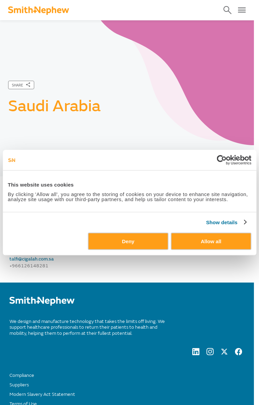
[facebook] (238, 353)
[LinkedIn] (195, 353)
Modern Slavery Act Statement (42, 394)
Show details (222, 222)
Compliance (21, 375)
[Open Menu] (242, 10)
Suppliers (19, 385)
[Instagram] (210, 353)
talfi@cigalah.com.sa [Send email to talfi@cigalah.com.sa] (31, 259)
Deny (128, 241)
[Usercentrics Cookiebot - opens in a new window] (221, 160)
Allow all (211, 241)
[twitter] (224, 353)
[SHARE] (21, 85)
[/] (41, 304)
